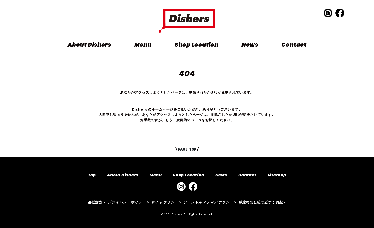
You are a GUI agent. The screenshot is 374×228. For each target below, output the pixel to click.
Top (92, 175)
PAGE (187, 149)
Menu (142, 45)
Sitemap (277, 175)
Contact (293, 45)
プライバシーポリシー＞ (129, 202)
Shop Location (196, 45)
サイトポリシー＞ (166, 202)
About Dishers (89, 45)
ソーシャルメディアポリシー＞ (210, 202)
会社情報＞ (97, 202)
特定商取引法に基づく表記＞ (262, 202)
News (249, 45)
